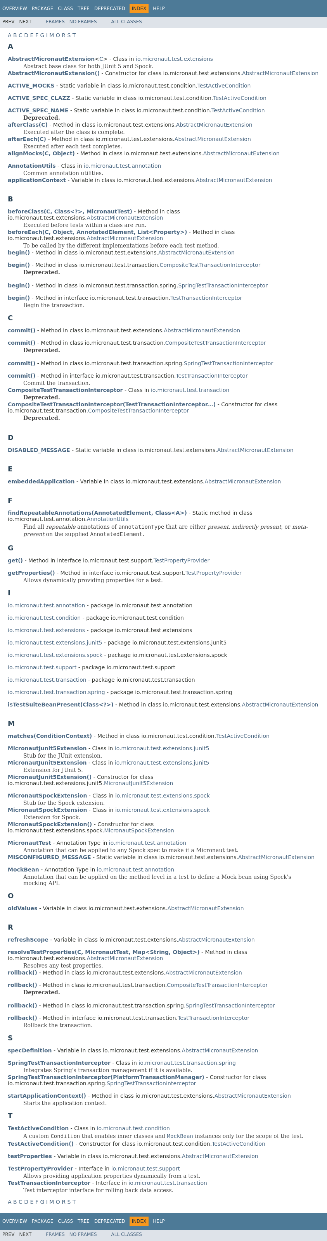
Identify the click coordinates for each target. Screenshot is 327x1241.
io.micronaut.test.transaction (190, 390)
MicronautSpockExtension (139, 830)
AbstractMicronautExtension (280, 73)
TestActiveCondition (224, 86)
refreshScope (28, 940)
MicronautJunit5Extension (138, 783)
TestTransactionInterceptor (206, 298)
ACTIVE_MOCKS (31, 86)
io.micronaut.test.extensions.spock (55, 655)
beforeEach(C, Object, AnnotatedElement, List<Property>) (97, 232)
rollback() (22, 972)
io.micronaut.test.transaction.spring (56, 692)
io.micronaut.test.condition (44, 618)
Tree (84, 8)
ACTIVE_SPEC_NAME (38, 110)
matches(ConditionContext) (50, 736)
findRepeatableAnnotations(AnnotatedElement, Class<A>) (97, 513)
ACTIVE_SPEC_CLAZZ (39, 98)
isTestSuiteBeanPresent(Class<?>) (61, 704)
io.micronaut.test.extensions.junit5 (55, 642)
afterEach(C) (27, 139)
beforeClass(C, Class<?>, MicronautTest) (70, 211)
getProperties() (31, 573)
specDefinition (30, 1050)
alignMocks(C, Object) (41, 153)
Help (159, 8)
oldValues (23, 908)
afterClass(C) (28, 125)
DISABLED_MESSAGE (39, 450)
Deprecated (109, 8)
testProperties (30, 1156)
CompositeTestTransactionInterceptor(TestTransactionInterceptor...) (112, 404)
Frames (55, 21)
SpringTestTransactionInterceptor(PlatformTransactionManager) (106, 1077)
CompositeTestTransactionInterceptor (209, 265)
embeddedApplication (41, 481)
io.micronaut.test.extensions (174, 59)
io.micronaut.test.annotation (122, 166)
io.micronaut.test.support (42, 667)
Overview (14, 8)
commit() (21, 330)
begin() (19, 252)
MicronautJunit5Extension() (50, 777)
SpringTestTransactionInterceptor (223, 285)
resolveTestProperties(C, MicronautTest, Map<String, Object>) (104, 952)
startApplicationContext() (47, 1096)
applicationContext (37, 180)
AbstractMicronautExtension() (54, 73)
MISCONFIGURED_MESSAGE (49, 857)
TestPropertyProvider (181, 560)
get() (15, 560)
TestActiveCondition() (41, 1144)
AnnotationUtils (108, 519)
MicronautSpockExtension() (50, 824)
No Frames (83, 21)
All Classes (126, 21)
